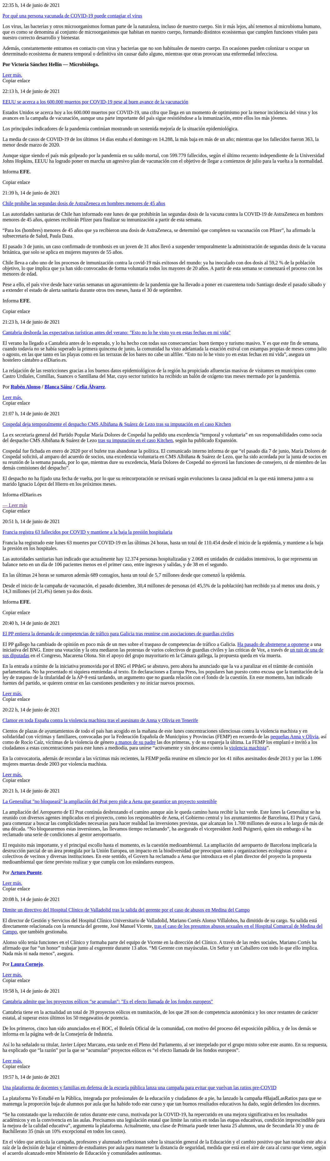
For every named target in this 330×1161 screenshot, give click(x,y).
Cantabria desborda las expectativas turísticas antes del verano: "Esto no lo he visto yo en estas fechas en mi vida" (116, 332)
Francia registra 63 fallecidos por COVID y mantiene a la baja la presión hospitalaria (87, 532)
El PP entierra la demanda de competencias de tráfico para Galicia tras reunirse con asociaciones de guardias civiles (118, 633)
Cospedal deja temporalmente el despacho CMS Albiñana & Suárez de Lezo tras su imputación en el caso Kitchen (116, 424)
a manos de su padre (135, 742)
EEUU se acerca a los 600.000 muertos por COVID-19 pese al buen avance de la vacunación (95, 101)
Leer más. (12, 75)
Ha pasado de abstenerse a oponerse (273, 644)
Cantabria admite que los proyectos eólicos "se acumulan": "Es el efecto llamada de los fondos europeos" (107, 1001)
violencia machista (248, 747)
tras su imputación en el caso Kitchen (135, 440)
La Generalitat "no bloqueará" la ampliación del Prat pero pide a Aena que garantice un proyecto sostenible (109, 801)
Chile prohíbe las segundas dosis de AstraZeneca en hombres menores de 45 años (83, 203)
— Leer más (14, 505)
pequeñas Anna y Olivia (294, 736)
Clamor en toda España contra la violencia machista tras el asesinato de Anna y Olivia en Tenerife (100, 720)
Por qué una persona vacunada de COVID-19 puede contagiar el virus (72, 15)
